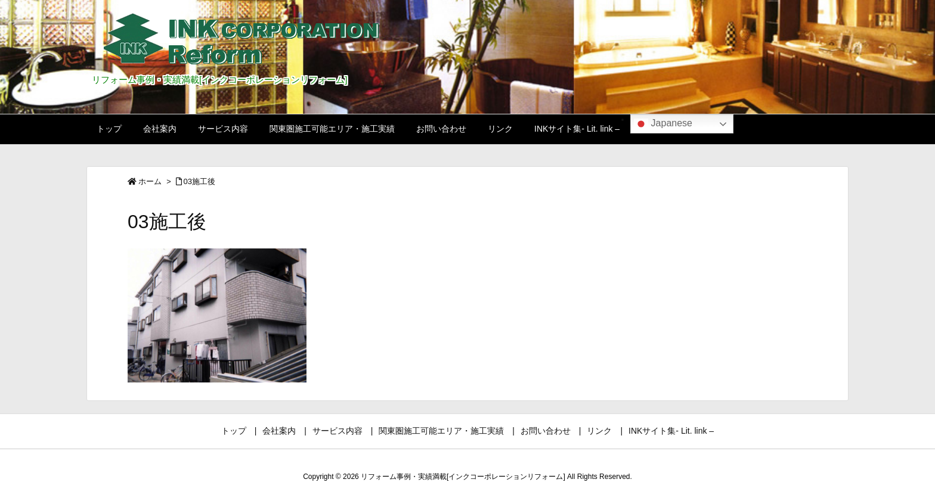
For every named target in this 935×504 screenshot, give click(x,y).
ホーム (150, 181)
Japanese (663, 124)
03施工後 (199, 181)
